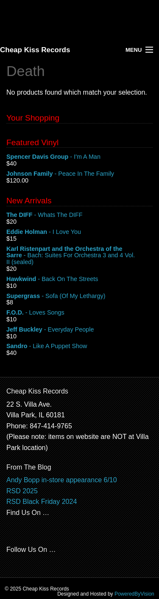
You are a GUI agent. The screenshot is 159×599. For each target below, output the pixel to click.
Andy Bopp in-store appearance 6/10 (61, 480)
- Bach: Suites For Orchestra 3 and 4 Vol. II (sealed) (79, 256)
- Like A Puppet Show (79, 346)
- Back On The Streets (79, 279)
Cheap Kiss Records (35, 50)
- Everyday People (79, 329)
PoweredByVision (134, 594)
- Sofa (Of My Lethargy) (79, 296)
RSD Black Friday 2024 (41, 501)
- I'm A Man (79, 157)
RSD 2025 (22, 491)
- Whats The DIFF (79, 215)
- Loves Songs (79, 312)
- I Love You (79, 232)
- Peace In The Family (79, 174)
